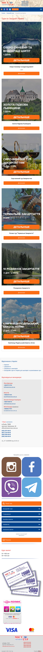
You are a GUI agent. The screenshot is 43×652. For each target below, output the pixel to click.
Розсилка (8, 540)
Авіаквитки (6, 524)
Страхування (7, 514)
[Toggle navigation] (41, 9)
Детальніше (21, 73)
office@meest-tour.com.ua (8, 646)
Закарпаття (7, 366)
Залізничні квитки (8, 529)
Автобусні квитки (8, 519)
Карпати (6, 364)
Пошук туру (15, 9)
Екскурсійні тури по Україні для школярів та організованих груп (22, 370)
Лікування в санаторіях (11, 368)
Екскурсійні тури (8, 508)
